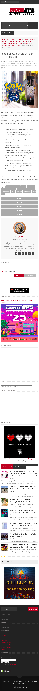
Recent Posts (19, 466)
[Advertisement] (19, 364)
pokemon (27, 43)
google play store (11, 63)
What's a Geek (5, 640)
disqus (18, 275)
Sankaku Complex (6, 642)
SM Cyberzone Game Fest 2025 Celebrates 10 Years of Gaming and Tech (23, 512)
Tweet (19, 198)
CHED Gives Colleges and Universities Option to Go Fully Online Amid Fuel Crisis (23, 489)
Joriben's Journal (6, 647)
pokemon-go (6, 45)
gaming (19, 39)
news (20, 43)
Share (19, 202)
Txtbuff (3, 649)
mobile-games (12, 43)
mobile (4, 43)
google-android (15, 41)
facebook (30, 275)
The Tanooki (4, 636)
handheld (24, 41)
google (26, 39)
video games (16, 45)
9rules (25, 687)
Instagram (31, 459)
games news (11, 39)
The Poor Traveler (6, 638)
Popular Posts (7, 466)
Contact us (33, 609)
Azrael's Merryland (6, 645)
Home (3, 39)
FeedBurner (12, 664)
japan (31, 41)
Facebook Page (14, 459)
